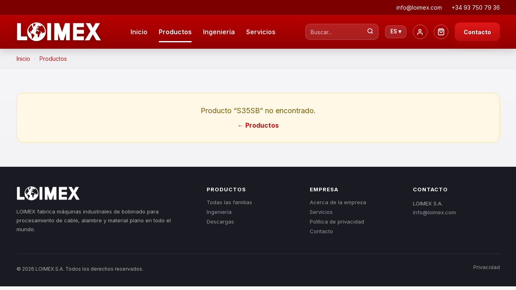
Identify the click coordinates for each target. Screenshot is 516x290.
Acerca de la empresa (338, 202)
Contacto (477, 32)
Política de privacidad (337, 221)
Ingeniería (219, 32)
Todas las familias (229, 202)
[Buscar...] (370, 32)
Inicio (139, 32)
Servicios (261, 32)
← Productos (258, 125)
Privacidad (486, 267)
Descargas (220, 221)
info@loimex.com (434, 212)
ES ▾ (395, 31)
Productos (175, 32)
